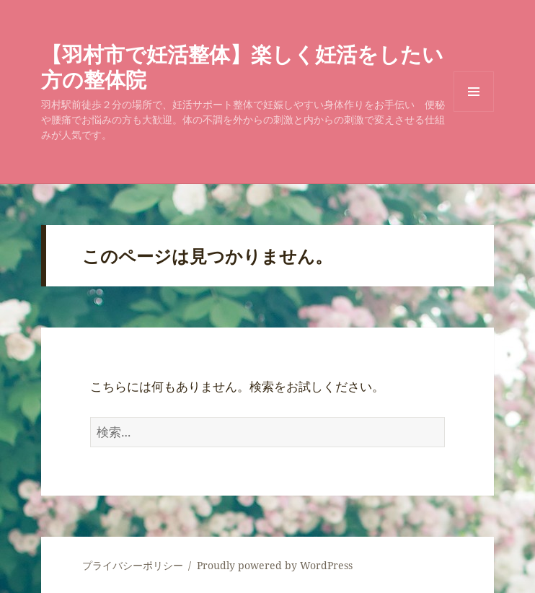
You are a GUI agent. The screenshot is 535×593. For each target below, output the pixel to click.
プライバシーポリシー (132, 565)
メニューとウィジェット (474, 111)
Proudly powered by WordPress (275, 565)
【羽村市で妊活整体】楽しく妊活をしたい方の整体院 (242, 66)
